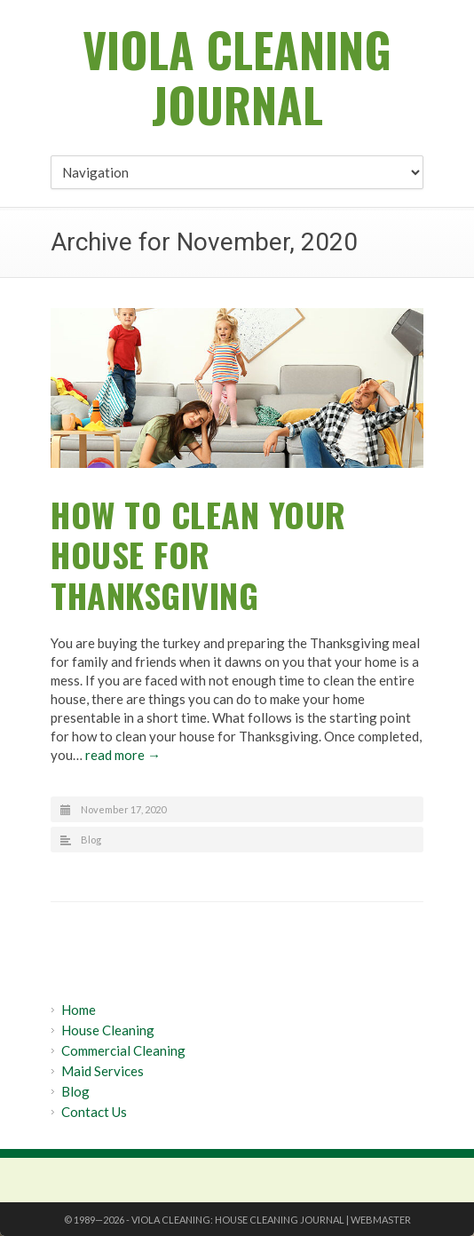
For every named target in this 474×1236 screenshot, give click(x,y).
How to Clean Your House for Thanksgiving (198, 554)
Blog (91, 839)
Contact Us (94, 1112)
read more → (123, 755)
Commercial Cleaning (123, 1050)
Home (78, 1010)
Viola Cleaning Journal (237, 77)
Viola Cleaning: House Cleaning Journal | (241, 1219)
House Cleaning (107, 1030)
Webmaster (381, 1219)
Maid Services (102, 1071)
